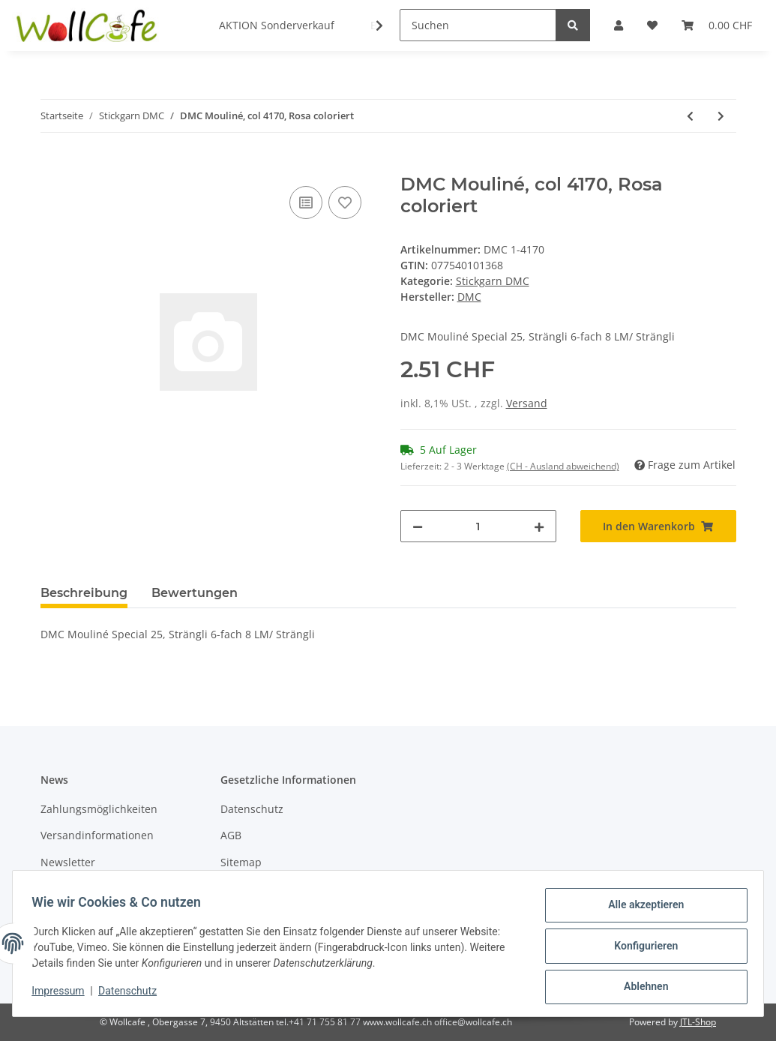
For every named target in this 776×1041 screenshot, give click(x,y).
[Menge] (478, 526)
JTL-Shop (698, 1022)
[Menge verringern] (417, 526)
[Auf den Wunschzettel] (344, 202)
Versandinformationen (97, 835)
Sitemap (241, 862)
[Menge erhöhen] (539, 526)
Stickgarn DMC (492, 281)
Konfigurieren (641, 949)
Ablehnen (641, 988)
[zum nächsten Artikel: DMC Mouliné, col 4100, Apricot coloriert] (721, 116)
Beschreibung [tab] (83, 593)
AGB (230, 835)
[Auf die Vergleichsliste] (305, 202)
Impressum (63, 994)
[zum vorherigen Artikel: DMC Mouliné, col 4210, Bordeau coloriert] (690, 116)
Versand (526, 403)
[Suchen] (478, 25)
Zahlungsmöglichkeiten (98, 809)
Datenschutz (251, 809)
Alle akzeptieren (641, 910)
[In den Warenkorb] (52, 166)
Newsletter (67, 862)
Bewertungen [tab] (194, 593)
